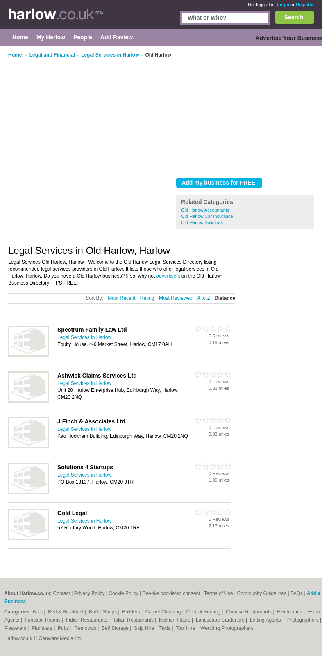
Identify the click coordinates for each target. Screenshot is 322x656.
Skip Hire (144, 628)
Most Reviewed (176, 298)
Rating (147, 298)
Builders (131, 612)
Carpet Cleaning (163, 612)
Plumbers (43, 628)
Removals (86, 628)
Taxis (165, 628)
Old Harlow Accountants (205, 210)
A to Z (203, 298)
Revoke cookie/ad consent (171, 593)
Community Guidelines (262, 593)
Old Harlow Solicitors (202, 222)
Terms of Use (218, 593)
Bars (38, 612)
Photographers (303, 620)
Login (283, 4)
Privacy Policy (89, 593)
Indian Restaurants (87, 620)
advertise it (168, 276)
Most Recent (121, 298)
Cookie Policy (123, 593)
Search (294, 17)
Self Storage (116, 628)
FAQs (296, 593)
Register (305, 4)
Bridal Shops (103, 612)
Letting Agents (266, 620)
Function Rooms (43, 620)
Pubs (64, 628)
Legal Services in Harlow (84, 337)
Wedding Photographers (226, 628)
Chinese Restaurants (249, 612)
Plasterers (15, 628)
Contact (61, 593)
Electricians (290, 612)
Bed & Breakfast (66, 612)
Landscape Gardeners (221, 620)
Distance (225, 298)
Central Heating (204, 612)
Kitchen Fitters (175, 620)
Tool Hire (186, 628)
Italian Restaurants (134, 620)
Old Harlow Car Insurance (207, 216)
